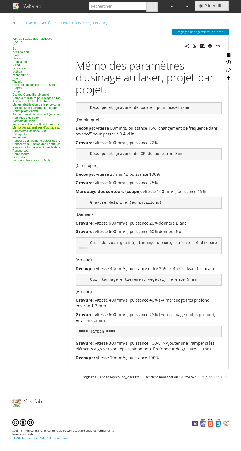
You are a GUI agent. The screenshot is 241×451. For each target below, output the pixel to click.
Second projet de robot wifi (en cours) (37, 114)
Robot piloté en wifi (25, 111)
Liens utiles (19, 157)
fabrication (20, 61)
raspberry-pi (21, 74)
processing (20, 68)
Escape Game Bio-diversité (30, 94)
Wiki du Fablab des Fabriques (32, 38)
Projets (17, 88)
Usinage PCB (21, 134)
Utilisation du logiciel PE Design (33, 84)
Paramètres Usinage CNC (29, 130)
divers (17, 58)
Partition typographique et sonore (34, 107)
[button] (169, 6)
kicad (16, 65)
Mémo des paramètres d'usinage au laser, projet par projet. (67, 23)
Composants (20, 153)
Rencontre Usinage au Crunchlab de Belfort (41, 147)
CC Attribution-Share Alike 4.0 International (40, 438)
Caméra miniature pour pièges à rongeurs (40, 98)
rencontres (19, 137)
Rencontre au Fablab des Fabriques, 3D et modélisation (49, 144)
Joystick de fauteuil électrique (32, 101)
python (17, 71)
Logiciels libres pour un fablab (32, 160)
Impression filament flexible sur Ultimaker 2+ (42, 124)
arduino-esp (21, 51)
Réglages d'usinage (25, 117)
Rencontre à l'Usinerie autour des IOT (37, 140)
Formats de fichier (24, 121)
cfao (16, 55)
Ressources (20, 150)
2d (14, 45)
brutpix (17, 91)
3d (14, 48)
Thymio (17, 81)
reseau (17, 78)
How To (17, 42)
